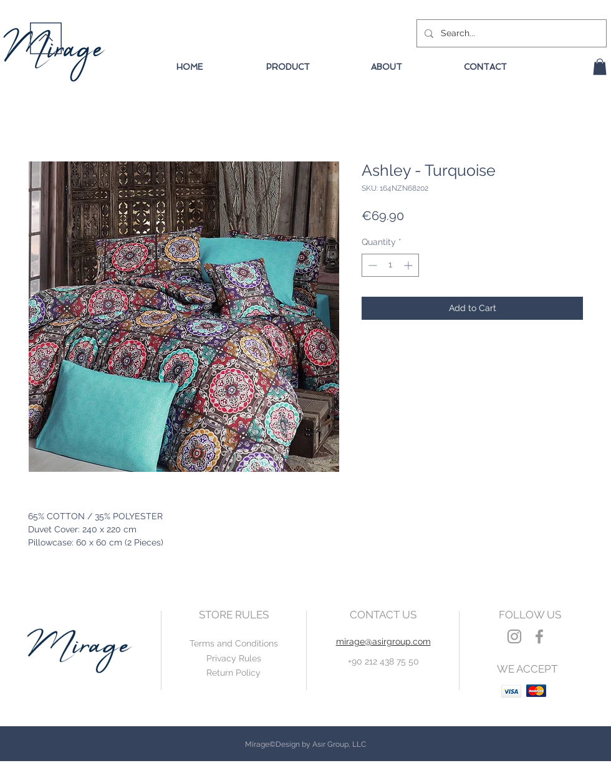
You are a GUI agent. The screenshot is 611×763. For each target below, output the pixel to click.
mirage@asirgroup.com (383, 641)
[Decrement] (371, 265)
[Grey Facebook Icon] (539, 636)
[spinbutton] (390, 265)
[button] (600, 67)
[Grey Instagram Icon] (514, 636)
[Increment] (409, 265)
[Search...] (510, 33)
